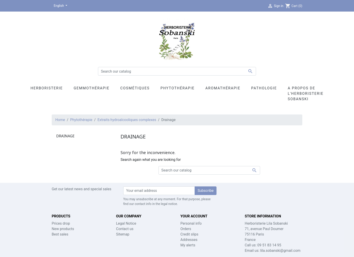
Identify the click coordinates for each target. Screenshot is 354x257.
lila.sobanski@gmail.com (280, 250)
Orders (185, 229)
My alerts (187, 245)
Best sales (60, 234)
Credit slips (189, 234)
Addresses (189, 240)
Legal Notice (126, 223)
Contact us (124, 229)
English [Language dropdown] (59, 5)
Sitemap (122, 234)
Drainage (65, 135)
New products (63, 229)
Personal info (191, 223)
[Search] (177, 71)
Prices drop (61, 223)
